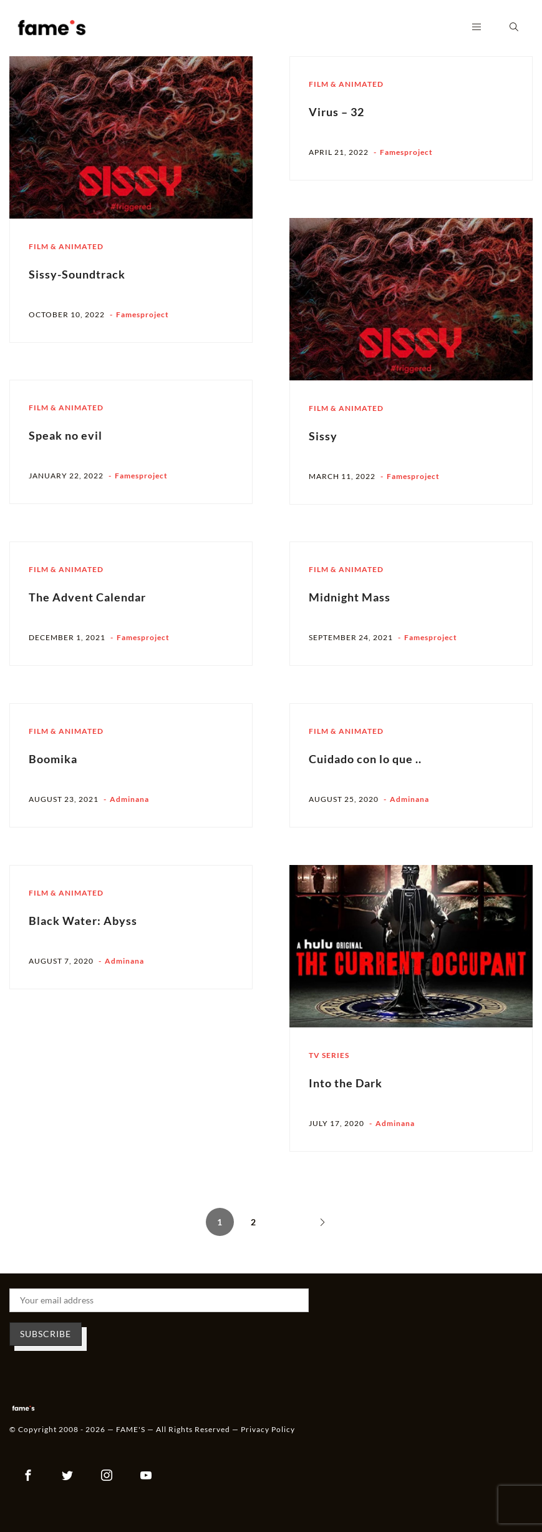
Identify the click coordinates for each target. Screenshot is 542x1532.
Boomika (53, 759)
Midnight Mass (349, 597)
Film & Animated (66, 246)
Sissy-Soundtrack (77, 274)
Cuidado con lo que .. (365, 759)
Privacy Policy (268, 1429)
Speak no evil (65, 435)
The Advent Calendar (87, 597)
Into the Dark (345, 1083)
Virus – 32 (336, 112)
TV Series (329, 1055)
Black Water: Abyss (83, 920)
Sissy (323, 436)
